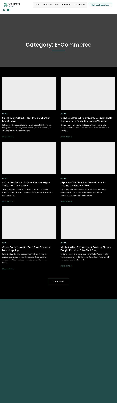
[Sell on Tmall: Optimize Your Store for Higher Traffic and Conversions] (29, 161)
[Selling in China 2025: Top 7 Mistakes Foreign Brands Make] (29, 94)
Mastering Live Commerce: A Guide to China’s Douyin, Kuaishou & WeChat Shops (87, 255)
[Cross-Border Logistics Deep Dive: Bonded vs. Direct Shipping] (29, 227)
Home (33, 5)
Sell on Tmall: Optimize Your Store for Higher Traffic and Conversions (27, 188)
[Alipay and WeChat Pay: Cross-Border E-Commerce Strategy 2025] (88, 161)
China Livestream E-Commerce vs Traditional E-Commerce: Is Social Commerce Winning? (87, 121)
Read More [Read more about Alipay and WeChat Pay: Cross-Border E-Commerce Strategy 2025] (66, 206)
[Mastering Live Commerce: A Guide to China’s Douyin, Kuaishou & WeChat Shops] (88, 227)
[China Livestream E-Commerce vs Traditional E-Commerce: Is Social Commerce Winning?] (88, 94)
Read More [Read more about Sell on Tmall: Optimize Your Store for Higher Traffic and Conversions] (7, 206)
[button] (2, 394)
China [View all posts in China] (5, 115)
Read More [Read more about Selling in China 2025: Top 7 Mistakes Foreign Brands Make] (7, 139)
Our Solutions (47, 5)
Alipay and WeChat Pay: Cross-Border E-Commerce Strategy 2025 (84, 188)
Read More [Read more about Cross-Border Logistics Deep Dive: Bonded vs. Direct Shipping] (7, 275)
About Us (61, 5)
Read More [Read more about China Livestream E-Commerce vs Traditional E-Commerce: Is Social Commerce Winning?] (66, 139)
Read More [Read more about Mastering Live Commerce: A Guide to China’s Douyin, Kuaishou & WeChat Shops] (66, 272)
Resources (75, 5)
